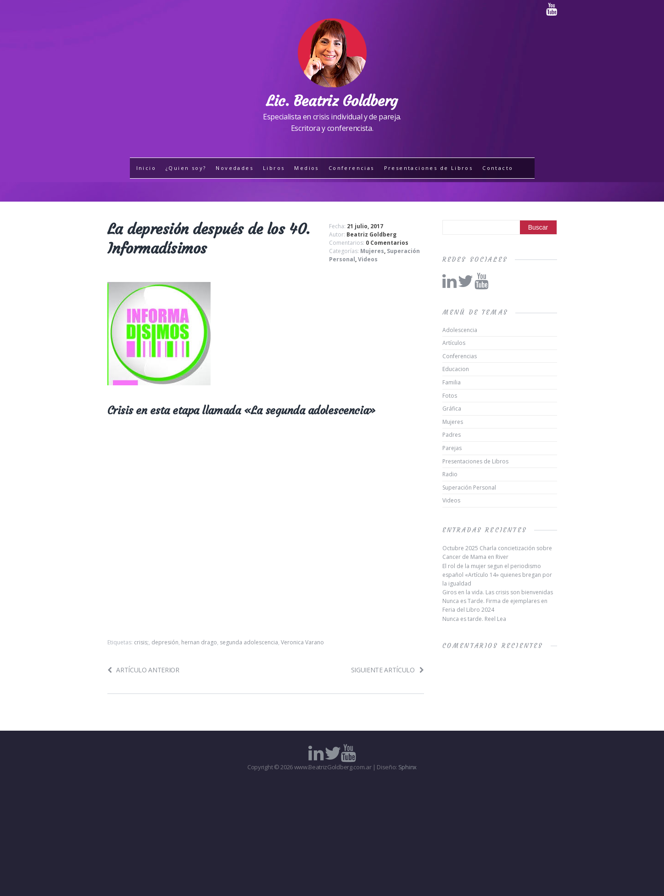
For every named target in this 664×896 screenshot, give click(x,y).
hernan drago (199, 642)
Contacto (497, 167)
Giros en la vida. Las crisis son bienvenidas (497, 592)
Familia (451, 382)
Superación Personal (469, 487)
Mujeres (372, 251)
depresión (165, 642)
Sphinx (407, 767)
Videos (368, 259)
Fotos (449, 396)
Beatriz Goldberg (371, 234)
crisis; (141, 642)
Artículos (453, 343)
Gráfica (451, 408)
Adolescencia (459, 330)
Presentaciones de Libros (428, 167)
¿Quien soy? (186, 167)
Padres (451, 435)
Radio (450, 474)
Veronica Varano (302, 642)
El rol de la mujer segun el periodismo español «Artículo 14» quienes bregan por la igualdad (497, 574)
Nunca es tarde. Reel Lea (474, 619)
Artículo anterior (143, 669)
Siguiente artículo (387, 669)
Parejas (452, 448)
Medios (306, 167)
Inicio (146, 167)
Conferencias (351, 167)
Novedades (234, 167)
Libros (274, 167)
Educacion (455, 369)
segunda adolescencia (249, 642)
